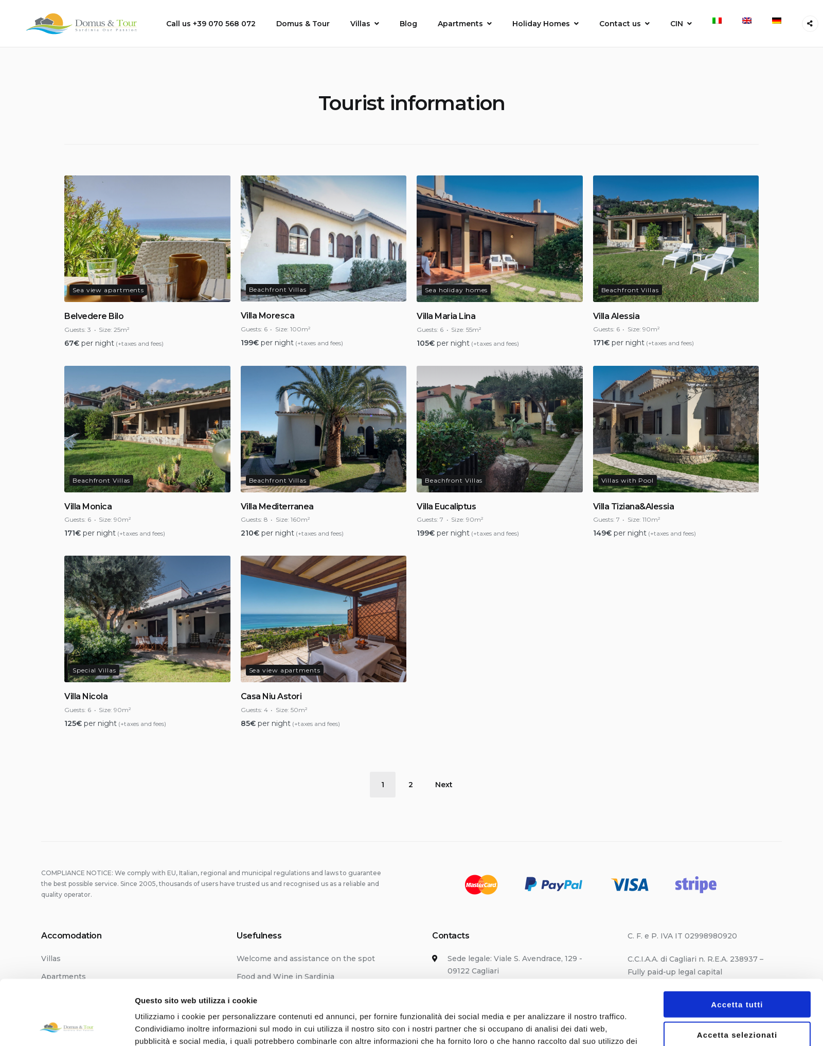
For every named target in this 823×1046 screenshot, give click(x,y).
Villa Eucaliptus (446, 506)
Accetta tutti (737, 836)
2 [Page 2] (410, 784)
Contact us (620, 23)
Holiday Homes (541, 23)
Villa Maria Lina (446, 316)
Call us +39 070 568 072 (211, 23)
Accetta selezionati (737, 866)
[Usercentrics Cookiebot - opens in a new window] (67, 919)
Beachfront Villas (278, 289)
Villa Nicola (86, 696)
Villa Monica (88, 506)
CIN (676, 23)
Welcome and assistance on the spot (306, 958)
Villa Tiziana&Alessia (633, 506)
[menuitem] (717, 20)
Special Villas (94, 670)
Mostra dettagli (541, 918)
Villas (360, 23)
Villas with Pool (627, 480)
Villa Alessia (616, 316)
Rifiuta (737, 897)
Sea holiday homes (456, 290)
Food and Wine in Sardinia (285, 976)
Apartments (460, 23)
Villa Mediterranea (277, 506)
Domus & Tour (303, 23)
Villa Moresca (268, 316)
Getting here (260, 994)
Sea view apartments (108, 290)
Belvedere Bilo (93, 316)
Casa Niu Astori (271, 696)
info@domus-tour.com (489, 1030)
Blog (408, 23)
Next (444, 784)
